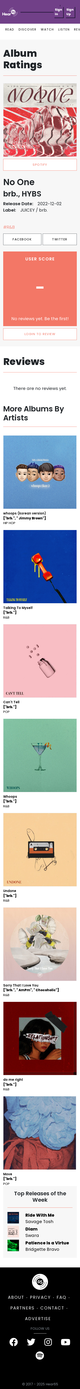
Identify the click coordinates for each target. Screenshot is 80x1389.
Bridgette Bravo (42, 1249)
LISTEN (64, 29)
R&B (6, 617)
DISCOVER (27, 29)
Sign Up (70, 11)
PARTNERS (22, 1308)
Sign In (58, 11)
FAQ (61, 1297)
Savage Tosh (39, 1222)
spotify (40, 164)
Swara (32, 1235)
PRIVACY (40, 1297)
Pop (6, 711)
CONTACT (52, 1308)
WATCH (47, 29)
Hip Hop (9, 523)
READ (9, 29)
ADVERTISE (38, 1319)
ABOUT (16, 1297)
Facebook (22, 239)
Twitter (59, 239)
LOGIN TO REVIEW (40, 334)
